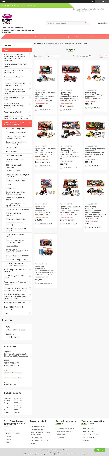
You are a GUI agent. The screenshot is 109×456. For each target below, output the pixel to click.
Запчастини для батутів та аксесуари (14, 78)
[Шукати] (85, 23)
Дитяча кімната (88, 437)
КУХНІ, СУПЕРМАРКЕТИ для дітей (14, 99)
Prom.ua (65, 450)
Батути (33, 444)
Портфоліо (68, 37)
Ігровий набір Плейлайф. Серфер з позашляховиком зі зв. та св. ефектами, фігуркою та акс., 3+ (45, 97)
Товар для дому (88, 431)
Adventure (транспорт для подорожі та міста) (15, 137)
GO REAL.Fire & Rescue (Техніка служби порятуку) (16, 264)
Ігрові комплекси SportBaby (14, 303)
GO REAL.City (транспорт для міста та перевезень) (17, 251)
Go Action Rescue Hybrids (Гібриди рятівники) (15, 193)
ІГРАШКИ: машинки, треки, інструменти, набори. (14, 123)
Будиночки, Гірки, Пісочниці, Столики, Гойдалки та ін (14, 84)
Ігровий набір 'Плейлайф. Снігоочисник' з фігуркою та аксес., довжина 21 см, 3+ (43, 210)
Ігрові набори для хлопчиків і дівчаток (15, 270)
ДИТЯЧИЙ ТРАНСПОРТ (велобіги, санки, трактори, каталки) (14, 106)
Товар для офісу (88, 428)
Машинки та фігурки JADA (15, 219)
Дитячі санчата (62, 434)
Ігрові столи (61, 437)
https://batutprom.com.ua (13, 373)
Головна (10, 37)
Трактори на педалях (64, 431)
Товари (19, 37)
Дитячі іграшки (36, 437)
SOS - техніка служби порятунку (14, 166)
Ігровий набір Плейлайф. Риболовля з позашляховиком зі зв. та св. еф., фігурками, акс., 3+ (95, 152)
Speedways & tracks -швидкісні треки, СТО (17, 176)
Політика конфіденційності (83, 454)
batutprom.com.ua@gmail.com (13, 378)
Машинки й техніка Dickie (15, 180)
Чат (100, 450)
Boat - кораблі (11, 151)
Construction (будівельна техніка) (15, 199)
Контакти (38, 37)
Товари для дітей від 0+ (13, 112)
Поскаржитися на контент (63, 454)
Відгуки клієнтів (81, 37)
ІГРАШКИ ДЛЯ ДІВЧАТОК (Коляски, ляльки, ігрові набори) (16, 117)
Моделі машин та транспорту (17, 256)
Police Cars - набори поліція (16, 259)
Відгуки (8, 439)
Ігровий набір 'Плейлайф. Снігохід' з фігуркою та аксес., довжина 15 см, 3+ (94, 96)
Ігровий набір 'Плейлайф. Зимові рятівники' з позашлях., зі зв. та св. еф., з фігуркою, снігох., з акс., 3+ (70, 153)
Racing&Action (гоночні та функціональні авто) (15, 204)
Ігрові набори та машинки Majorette (16, 230)
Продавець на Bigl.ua (54, 452)
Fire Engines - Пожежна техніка (14, 160)
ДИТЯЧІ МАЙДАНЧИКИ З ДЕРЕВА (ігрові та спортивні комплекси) (14, 91)
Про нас (28, 37)
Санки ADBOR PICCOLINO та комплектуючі (14, 308)
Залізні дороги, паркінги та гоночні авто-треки (16, 143)
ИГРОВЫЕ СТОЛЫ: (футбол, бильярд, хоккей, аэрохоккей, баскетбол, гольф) (15, 296)
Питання (94, 37)
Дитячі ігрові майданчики (40, 441)
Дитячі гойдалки (37, 429)
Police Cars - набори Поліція (16, 128)
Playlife (8, 184)
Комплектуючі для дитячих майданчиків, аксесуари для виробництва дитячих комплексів (14, 57)
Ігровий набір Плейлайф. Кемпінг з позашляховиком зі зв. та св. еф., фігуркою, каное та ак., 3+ (45, 152)
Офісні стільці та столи (91, 434)
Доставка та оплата (53, 37)
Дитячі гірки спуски (38, 426)
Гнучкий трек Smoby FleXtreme (13, 214)
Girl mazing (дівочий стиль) (16, 132)
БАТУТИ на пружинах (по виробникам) (13, 72)
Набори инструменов (14, 155)
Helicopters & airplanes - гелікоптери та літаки (15, 241)
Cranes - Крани (11, 148)
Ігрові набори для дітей (65, 428)
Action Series (10, 188)
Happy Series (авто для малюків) (14, 224)
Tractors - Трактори (13, 171)
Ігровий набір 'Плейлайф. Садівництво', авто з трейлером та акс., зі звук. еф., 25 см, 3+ (69, 97)
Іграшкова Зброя (12, 246)
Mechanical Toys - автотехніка (17, 209)
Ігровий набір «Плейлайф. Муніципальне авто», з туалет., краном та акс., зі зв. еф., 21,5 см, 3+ (45, 270)
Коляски (86, 440)
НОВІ (6, 313)
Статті (8, 442)
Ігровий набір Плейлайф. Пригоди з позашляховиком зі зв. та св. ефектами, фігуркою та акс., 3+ (70, 210)
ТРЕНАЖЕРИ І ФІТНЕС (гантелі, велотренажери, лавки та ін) (15, 289)
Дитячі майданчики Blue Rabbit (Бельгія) (15, 65)
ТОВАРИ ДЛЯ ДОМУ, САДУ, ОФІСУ (14, 277)
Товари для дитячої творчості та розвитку (15, 283)
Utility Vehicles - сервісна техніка (15, 235)
